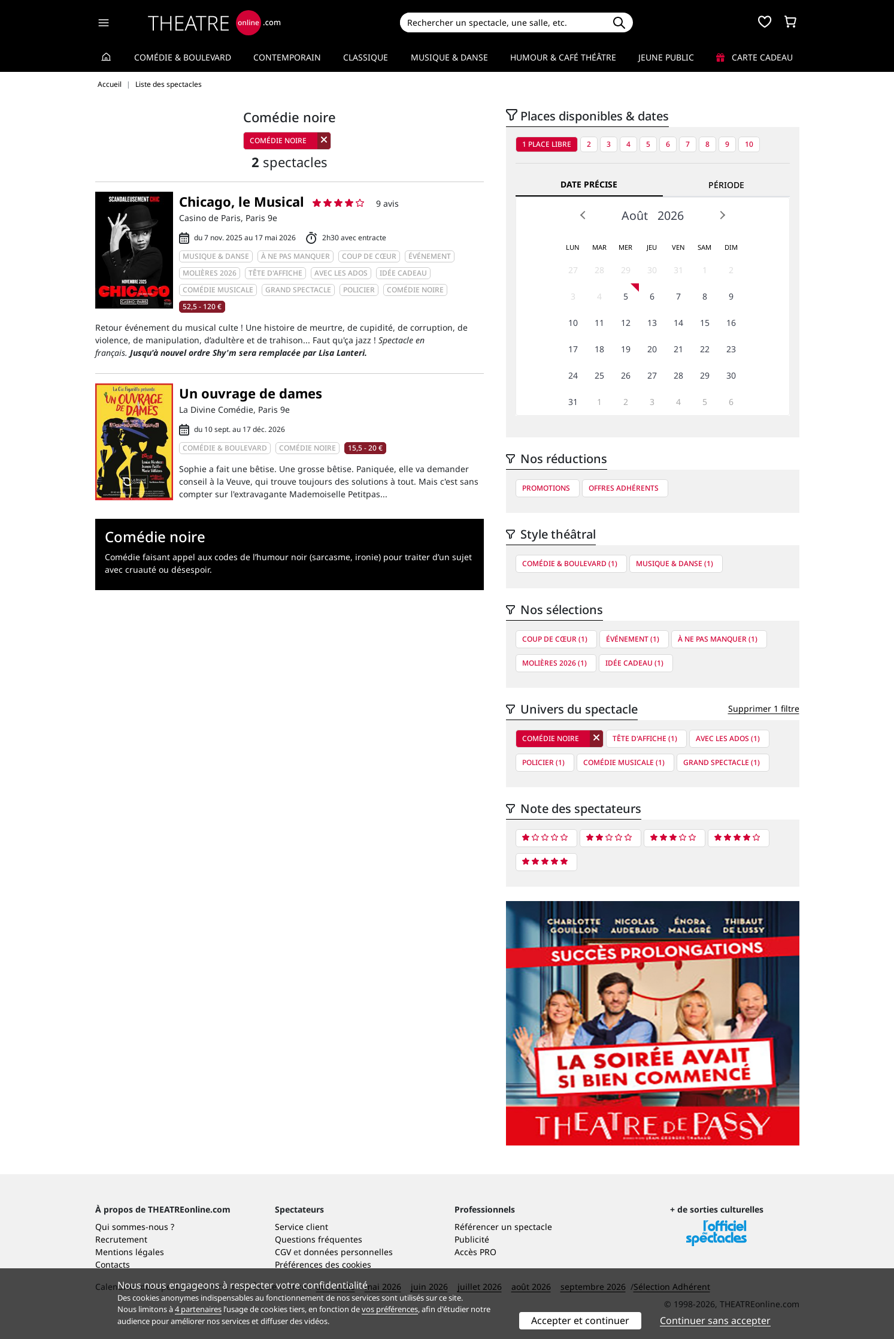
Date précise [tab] (588, 184)
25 (599, 375)
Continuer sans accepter (715, 1320)
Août (635, 215)
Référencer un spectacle (503, 1226)
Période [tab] (726, 185)
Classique (365, 57)
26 (626, 375)
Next (722, 215)
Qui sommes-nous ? (134, 1226)
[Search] (502, 22)
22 (705, 349)
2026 (670, 215)
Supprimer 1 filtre (763, 708)
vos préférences (390, 1309)
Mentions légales (129, 1252)
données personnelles (348, 1252)
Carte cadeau (754, 57)
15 (705, 322)
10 (749, 144)
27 (573, 270)
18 (599, 349)
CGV (283, 1252)
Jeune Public (666, 57)
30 (652, 270)
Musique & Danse (449, 57)
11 (599, 322)
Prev (583, 215)
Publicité (471, 1239)
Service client (301, 1226)
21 (678, 349)
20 (652, 349)
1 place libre (546, 144)
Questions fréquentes (318, 1239)
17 (573, 349)
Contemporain (287, 57)
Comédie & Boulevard (182, 57)
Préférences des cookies (323, 1264)
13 (652, 322)
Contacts (112, 1264)
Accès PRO (475, 1252)
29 (626, 270)
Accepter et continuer (580, 1320)
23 (731, 349)
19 (626, 349)
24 (573, 375)
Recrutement (121, 1239)
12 (626, 322)
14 (678, 322)
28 (599, 270)
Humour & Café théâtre (563, 57)
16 (731, 322)
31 (678, 270)
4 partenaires (198, 1309)
